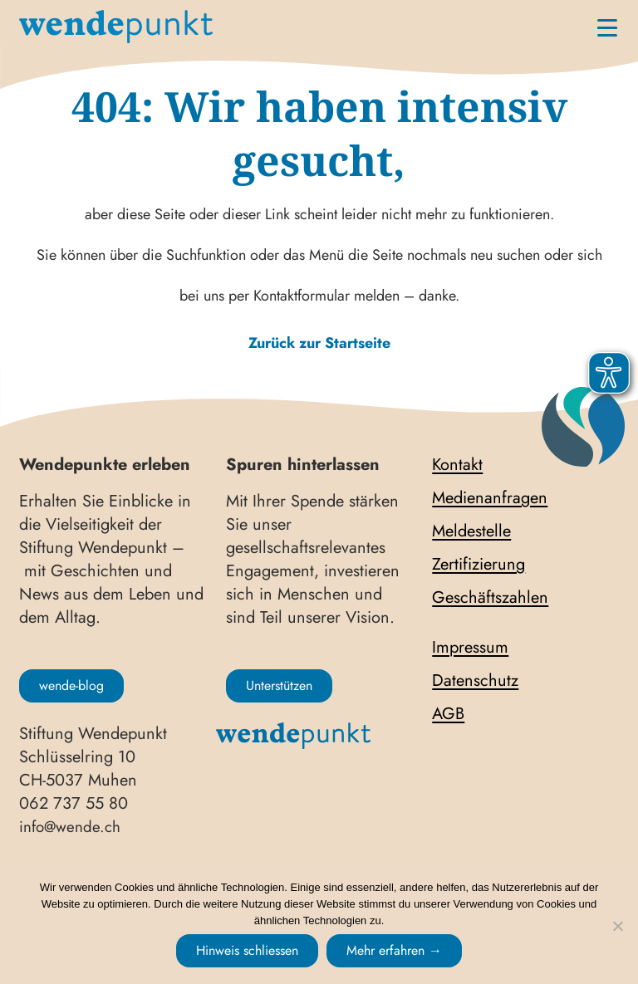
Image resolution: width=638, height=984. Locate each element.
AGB (448, 714)
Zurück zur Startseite (319, 343)
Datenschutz (475, 681)
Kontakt (457, 465)
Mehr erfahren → (394, 950)
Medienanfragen (489, 498)
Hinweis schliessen (247, 950)
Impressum (470, 647)
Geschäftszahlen (490, 597)
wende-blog (71, 685)
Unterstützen (279, 685)
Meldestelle (471, 531)
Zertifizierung (478, 564)
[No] (617, 926)
